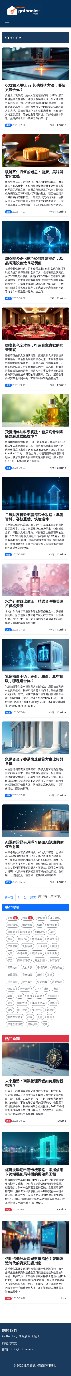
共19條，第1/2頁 (49, 896)
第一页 (9, 897)
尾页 (33, 897)
